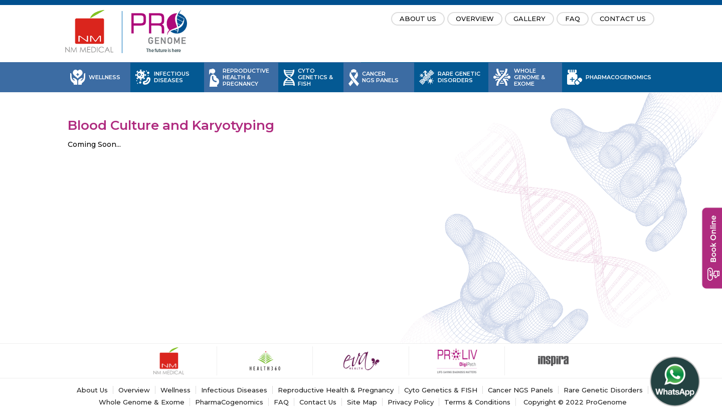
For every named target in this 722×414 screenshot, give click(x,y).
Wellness (104, 77)
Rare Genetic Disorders (459, 77)
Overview (475, 19)
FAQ (572, 19)
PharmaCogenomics (618, 77)
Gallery (529, 19)
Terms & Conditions (477, 402)
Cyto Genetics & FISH (315, 77)
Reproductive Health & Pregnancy (246, 77)
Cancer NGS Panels (380, 77)
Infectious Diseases (172, 77)
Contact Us (623, 19)
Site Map (362, 402)
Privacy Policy (411, 402)
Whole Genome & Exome (529, 77)
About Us (418, 19)
